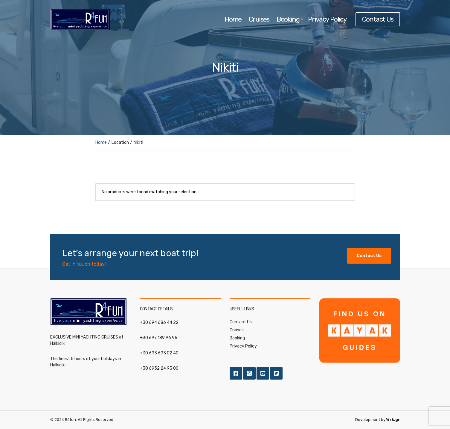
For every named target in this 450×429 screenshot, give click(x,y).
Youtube (263, 373)
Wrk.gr (393, 419)
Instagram (249, 373)
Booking (288, 19)
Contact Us (377, 19)
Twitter (276, 373)
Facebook (236, 373)
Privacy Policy (327, 19)
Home (233, 19)
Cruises (259, 19)
